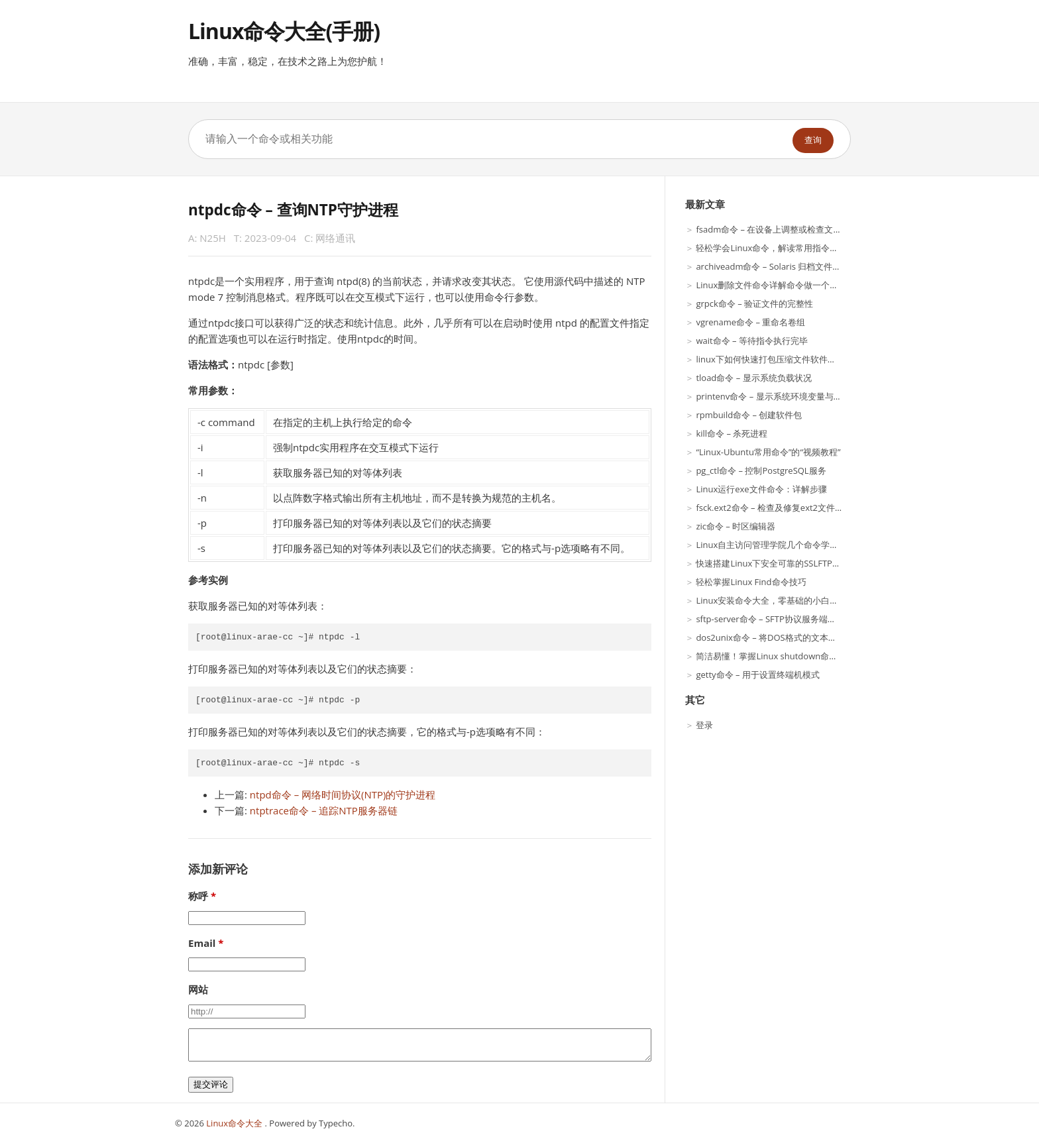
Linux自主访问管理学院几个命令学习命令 (775, 545)
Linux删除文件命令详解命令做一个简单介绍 (780, 285)
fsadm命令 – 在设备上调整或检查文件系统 (777, 229)
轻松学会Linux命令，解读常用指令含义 (771, 248)
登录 (704, 725)
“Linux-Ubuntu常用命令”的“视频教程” (768, 452)
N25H (212, 238)
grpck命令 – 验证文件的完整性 (754, 303)
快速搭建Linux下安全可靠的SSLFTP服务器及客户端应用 (803, 563)
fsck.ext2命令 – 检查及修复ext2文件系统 (774, 508)
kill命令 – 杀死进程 (731, 433)
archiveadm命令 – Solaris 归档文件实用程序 (781, 266)
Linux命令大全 (235, 1123)
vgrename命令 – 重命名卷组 (750, 322)
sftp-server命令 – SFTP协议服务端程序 (770, 619)
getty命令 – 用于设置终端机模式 (757, 674)
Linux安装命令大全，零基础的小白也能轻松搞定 (788, 600)
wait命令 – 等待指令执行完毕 (751, 341)
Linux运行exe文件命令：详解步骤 (761, 489)
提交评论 (210, 1084)
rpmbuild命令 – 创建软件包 (749, 415)
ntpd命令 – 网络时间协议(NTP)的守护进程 (343, 794)
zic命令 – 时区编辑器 (735, 526)
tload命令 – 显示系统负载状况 (753, 378)
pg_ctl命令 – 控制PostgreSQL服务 (761, 470)
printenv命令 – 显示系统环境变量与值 (769, 396)
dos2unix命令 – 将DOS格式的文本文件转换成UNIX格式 (802, 637)
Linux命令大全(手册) (284, 31)
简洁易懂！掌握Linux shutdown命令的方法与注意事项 (801, 656)
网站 (198, 989)
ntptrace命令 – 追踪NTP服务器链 (324, 810)
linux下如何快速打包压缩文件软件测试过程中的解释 (796, 359)
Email (201, 943)
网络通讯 (335, 238)
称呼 (198, 895)
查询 (813, 140)
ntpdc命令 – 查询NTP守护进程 (293, 209)
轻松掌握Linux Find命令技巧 (751, 582)
